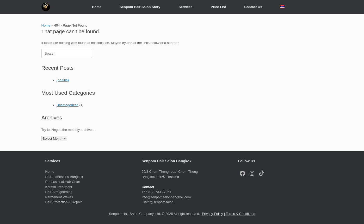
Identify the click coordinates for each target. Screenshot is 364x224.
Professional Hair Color (62, 182)
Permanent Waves (59, 197)
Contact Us (253, 7)
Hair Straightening (58, 192)
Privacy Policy (212, 214)
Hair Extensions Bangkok (64, 177)
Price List (218, 7)
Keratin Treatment (59, 187)
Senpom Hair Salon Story (140, 7)
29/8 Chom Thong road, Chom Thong (170, 172)
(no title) (63, 80)
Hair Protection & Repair (63, 202)
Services (185, 7)
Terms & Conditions (240, 214)
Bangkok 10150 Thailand (160, 177)
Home (96, 7)
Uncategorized (67, 105)
